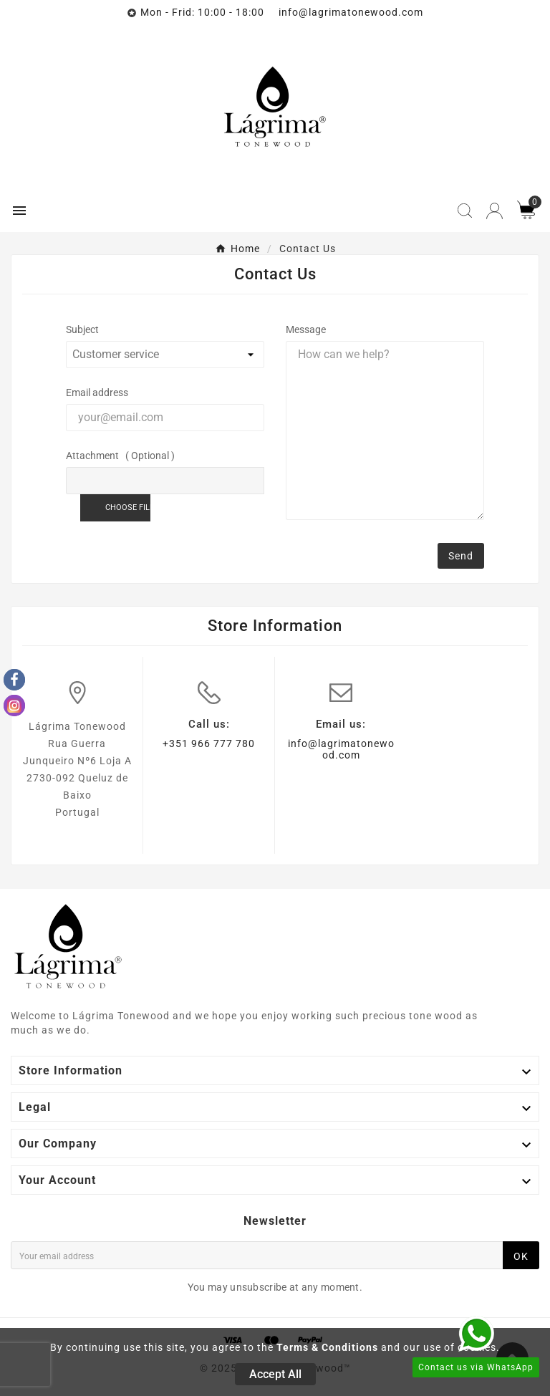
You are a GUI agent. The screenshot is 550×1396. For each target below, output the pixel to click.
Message (306, 329)
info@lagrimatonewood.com (341, 749)
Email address (97, 392)
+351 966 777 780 (209, 743)
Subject (82, 329)
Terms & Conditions (327, 1347)
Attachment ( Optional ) (120, 455)
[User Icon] (494, 211)
